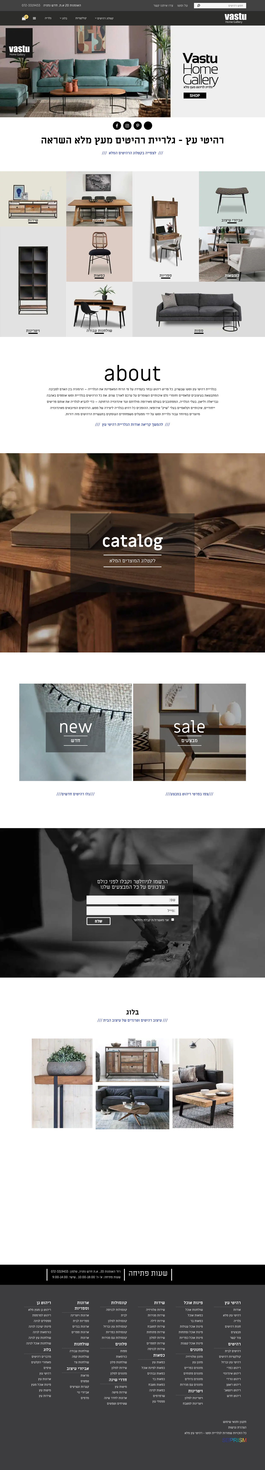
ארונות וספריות (82, 1305)
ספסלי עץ (158, 1401)
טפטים (85, 1381)
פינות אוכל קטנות (192, 1343)
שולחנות (81, 1344)
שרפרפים (159, 1396)
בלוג (47, 1349)
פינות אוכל (193, 1303)
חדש (75, 740)
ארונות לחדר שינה (115, 1398)
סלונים (121, 1344)
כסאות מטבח (156, 1385)
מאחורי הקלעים (41, 1362)
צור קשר (235, 1338)
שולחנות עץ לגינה (40, 1338)
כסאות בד (158, 1379)
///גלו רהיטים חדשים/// (75, 794)
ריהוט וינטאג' (232, 1390)
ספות (123, 1351)
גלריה (237, 1321)
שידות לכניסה (156, 1349)
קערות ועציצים (79, 1387)
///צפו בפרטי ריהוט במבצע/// (189, 794)
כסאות (159, 1355)
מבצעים (189, 740)
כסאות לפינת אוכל (153, 1368)
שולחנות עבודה (79, 1351)
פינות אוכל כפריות (191, 1338)
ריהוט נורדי (233, 1379)
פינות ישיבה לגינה (40, 1326)
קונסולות (119, 1303)
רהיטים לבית (233, 1351)
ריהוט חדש (234, 1396)
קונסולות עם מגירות (114, 1338)
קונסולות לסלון (117, 1321)
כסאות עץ (158, 1362)
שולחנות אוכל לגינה (38, 1343)
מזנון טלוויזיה (194, 1357)
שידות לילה (157, 1321)
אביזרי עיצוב (78, 1368)
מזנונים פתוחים (193, 1373)
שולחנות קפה (80, 1357)
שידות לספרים (156, 1343)
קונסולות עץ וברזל (115, 1326)
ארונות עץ (44, 1379)
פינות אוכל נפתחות (191, 1332)
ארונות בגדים (80, 1326)
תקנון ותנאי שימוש (234, 1422)
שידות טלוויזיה (155, 1310)
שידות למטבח (156, 1326)
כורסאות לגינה (42, 1332)
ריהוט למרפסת (41, 1315)
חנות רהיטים (233, 1326)
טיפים (47, 1368)
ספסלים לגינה (42, 1321)
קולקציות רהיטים (230, 1357)
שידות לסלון (157, 1338)
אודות (237, 1310)
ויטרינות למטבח (193, 1403)
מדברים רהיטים (41, 1357)
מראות (85, 1375)
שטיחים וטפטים (117, 1403)
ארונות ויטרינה (79, 1315)
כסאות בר (196, 1321)
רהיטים (234, 1344)
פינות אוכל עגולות (191, 1326)
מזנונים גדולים (194, 1379)
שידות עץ (45, 1396)
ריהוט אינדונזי (232, 1373)
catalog (132, 542)
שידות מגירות (156, 1315)
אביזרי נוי (83, 1392)
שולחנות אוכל (194, 1310)
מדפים (85, 1398)
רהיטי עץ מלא (232, 1315)
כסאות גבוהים (156, 1373)
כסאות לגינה (157, 1390)
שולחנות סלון (118, 1362)
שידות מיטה (119, 1392)
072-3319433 (31, 5)
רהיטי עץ (233, 1303)
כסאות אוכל (195, 1315)
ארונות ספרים (80, 1332)
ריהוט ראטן (233, 1385)
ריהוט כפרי (234, 1368)
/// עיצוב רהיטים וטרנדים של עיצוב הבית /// (133, 1020)
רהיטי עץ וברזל (231, 1362)
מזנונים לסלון (118, 1373)
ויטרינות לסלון (194, 1398)
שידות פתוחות (156, 1332)
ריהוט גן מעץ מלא (39, 1310)
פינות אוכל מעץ (41, 1385)
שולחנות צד (81, 1362)
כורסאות (121, 1357)
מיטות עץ (121, 1387)
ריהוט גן (44, 1303)
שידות (159, 1303)
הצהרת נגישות (237, 1427)
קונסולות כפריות (116, 1332)
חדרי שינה (118, 1380)
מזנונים (196, 1349)
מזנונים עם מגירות (191, 1385)
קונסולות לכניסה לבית (116, 1312)
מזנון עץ (197, 1362)
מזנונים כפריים (193, 1368)
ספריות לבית (81, 1321)
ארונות (85, 1338)
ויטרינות (195, 1391)
